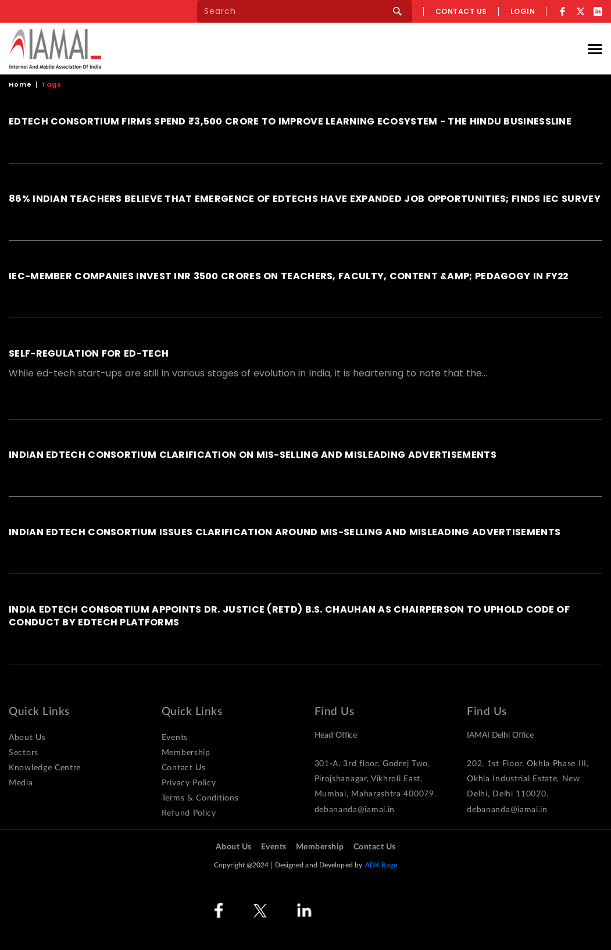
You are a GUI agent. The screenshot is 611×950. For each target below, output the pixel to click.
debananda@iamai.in (355, 810)
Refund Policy (189, 813)
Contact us (461, 11)
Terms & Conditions (200, 798)
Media (21, 783)
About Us (27, 738)
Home (20, 84)
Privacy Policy (189, 783)
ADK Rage (381, 865)
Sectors (23, 753)
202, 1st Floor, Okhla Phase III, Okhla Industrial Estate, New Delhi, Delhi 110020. (527, 779)
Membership (186, 753)
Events (175, 738)
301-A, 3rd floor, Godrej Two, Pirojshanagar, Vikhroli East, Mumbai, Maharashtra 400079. (376, 779)
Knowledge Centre (45, 768)
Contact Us (184, 768)
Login (522, 11)
